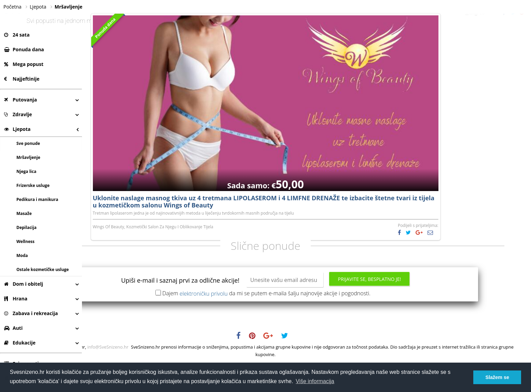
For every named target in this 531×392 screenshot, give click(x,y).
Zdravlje (18, 114)
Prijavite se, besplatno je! (410, 306)
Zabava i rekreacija (31, 313)
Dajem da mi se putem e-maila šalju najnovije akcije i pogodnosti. (307, 320)
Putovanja (20, 99)
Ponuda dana (24, 49)
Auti (13, 328)
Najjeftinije (21, 79)
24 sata (17, 34)
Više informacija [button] (315, 381)
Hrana (15, 298)
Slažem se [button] (497, 377)
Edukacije (20, 342)
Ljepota (17, 129)
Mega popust (23, 64)
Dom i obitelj (23, 284)
